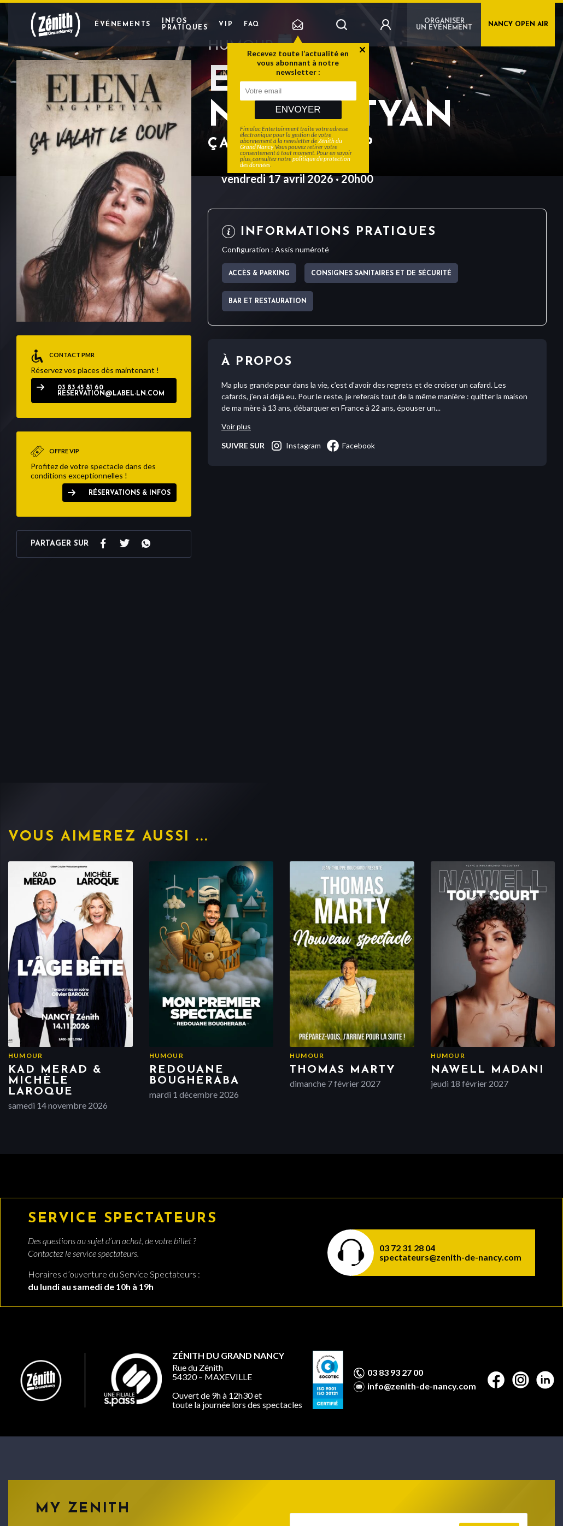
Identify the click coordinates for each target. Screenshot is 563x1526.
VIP (226, 24)
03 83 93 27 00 (395, 1372)
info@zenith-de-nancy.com (421, 1386)
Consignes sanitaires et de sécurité (381, 273)
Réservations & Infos (130, 493)
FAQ (252, 24)
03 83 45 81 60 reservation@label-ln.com (111, 391)
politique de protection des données (295, 161)
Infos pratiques (185, 24)
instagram (295, 445)
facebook (350, 445)
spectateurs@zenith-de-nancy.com (450, 1257)
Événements (123, 24)
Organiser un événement (444, 24)
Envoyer (297, 109)
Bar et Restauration (267, 301)
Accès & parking (259, 273)
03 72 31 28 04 (407, 1247)
